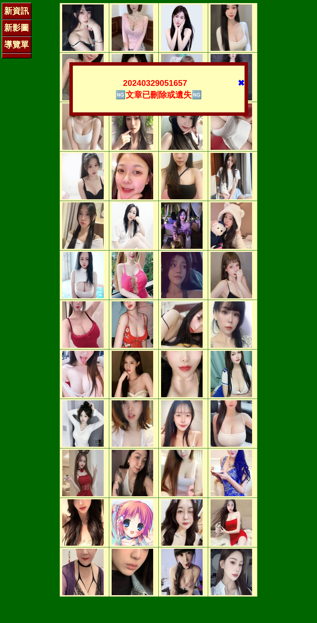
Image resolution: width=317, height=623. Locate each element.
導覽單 (16, 44)
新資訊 (16, 10)
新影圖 (16, 27)
